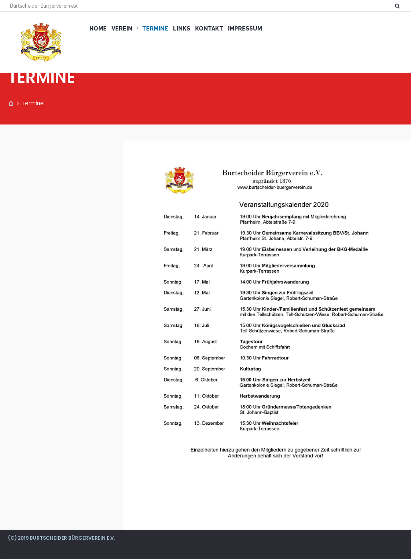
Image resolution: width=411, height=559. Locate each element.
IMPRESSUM (245, 28)
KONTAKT (209, 28)
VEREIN (122, 28)
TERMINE (155, 28)
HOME (98, 28)
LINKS (181, 28)
